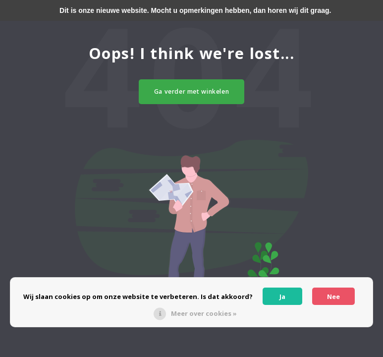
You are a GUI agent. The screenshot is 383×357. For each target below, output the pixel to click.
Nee (333, 296)
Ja (282, 296)
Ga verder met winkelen (191, 91)
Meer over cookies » (204, 313)
